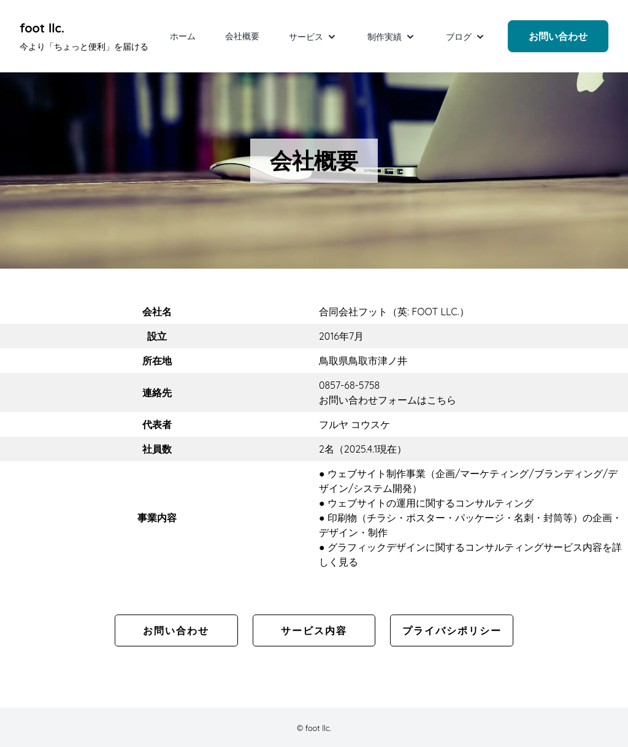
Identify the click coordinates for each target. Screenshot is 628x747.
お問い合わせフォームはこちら (387, 400)
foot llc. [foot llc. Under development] (42, 28)
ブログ (466, 37)
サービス (313, 37)
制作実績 (391, 37)
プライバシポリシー (452, 630)
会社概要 (242, 36)
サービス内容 (314, 630)
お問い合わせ (558, 36)
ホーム (183, 36)
